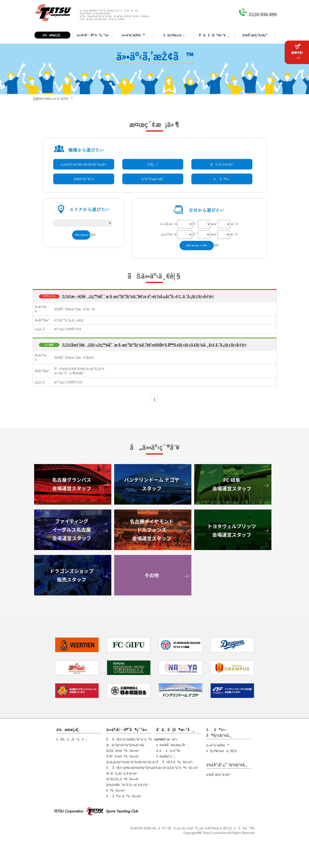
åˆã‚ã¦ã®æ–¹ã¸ (214, 35)
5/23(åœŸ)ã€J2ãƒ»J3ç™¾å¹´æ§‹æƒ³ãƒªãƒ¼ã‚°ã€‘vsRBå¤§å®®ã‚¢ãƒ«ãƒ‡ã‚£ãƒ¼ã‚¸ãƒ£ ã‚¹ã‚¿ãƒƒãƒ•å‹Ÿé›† (154, 344)
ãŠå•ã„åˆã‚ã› (71, 739)
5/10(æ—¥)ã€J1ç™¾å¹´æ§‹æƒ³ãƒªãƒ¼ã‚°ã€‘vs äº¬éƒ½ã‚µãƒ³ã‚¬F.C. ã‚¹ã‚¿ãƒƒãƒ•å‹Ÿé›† (137, 296)
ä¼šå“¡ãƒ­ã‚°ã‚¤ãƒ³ (254, 35)
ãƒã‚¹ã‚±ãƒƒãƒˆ (222, 164)
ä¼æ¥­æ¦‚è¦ (52, 35)
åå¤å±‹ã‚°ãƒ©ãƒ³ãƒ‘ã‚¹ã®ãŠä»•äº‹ (135, 739)
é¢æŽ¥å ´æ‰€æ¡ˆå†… (172, 745)
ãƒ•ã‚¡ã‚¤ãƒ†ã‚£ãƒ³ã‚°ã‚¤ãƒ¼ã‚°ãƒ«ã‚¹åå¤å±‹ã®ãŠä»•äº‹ (149, 762)
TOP (35, 99)
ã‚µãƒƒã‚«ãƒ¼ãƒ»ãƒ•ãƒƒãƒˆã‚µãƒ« (84, 164)
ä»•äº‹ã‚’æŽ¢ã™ (133, 35)
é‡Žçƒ (152, 164)
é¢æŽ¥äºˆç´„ (165, 756)
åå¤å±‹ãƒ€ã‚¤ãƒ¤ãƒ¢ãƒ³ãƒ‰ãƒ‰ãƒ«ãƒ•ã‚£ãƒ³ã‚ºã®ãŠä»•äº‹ (152, 768)
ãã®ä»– (222, 179)
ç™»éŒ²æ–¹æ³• (166, 739)
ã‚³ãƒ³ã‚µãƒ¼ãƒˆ (152, 179)
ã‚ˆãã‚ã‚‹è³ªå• (169, 751)
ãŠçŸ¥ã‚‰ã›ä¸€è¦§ (221, 751)
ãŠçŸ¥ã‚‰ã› (173, 35)
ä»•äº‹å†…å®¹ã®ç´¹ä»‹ (93, 35)
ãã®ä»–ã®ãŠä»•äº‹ (123, 796)
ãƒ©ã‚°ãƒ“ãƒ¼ (83, 179)
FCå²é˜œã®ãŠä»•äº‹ (122, 756)
